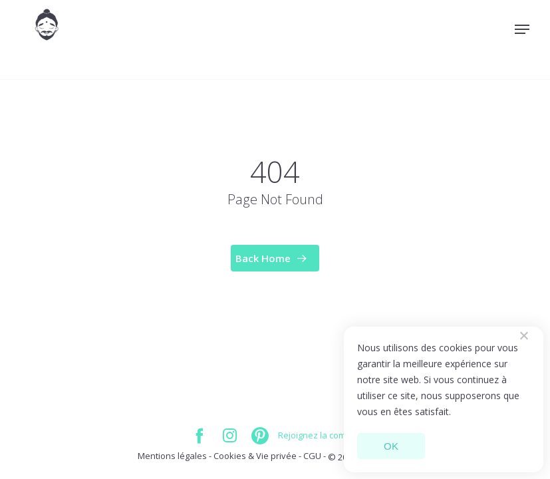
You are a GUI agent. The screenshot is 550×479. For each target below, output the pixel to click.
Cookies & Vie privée (256, 456)
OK (391, 446)
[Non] (523, 335)
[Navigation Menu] (522, 29)
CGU (312, 456)
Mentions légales (172, 456)
